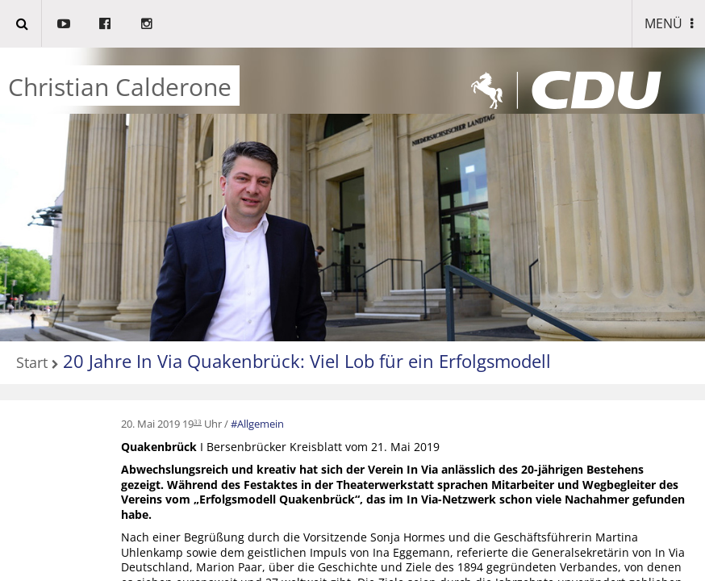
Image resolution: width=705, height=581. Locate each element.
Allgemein (260, 423)
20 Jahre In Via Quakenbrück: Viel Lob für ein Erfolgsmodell (307, 361)
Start (32, 363)
